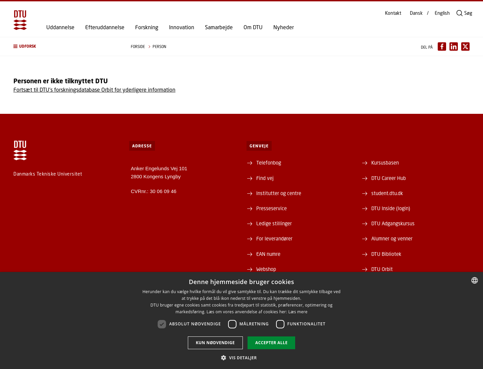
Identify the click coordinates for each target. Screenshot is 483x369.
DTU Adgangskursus (393, 223)
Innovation (181, 27)
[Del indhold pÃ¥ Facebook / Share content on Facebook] (442, 46)
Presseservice (271, 208)
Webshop (266, 269)
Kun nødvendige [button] (215, 342)
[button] (65, 46)
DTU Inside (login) (390, 208)
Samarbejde (219, 27)
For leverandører (274, 238)
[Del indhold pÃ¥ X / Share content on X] (465, 46)
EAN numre (268, 254)
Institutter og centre (278, 193)
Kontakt (393, 13)
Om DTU (253, 27)
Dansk (416, 13)
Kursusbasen (385, 162)
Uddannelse (60, 27)
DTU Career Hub (388, 178)
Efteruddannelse (104, 27)
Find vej (265, 178)
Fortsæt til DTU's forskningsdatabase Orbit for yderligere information (94, 89)
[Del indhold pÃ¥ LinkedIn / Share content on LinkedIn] (453, 46)
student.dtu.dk (387, 193)
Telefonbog (268, 162)
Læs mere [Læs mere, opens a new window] (297, 312)
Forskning (146, 27)
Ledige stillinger (274, 223)
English (442, 13)
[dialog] (241, 320)
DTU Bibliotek (386, 254)
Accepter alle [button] (271, 342)
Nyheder (283, 27)
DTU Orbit (382, 269)
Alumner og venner (392, 238)
